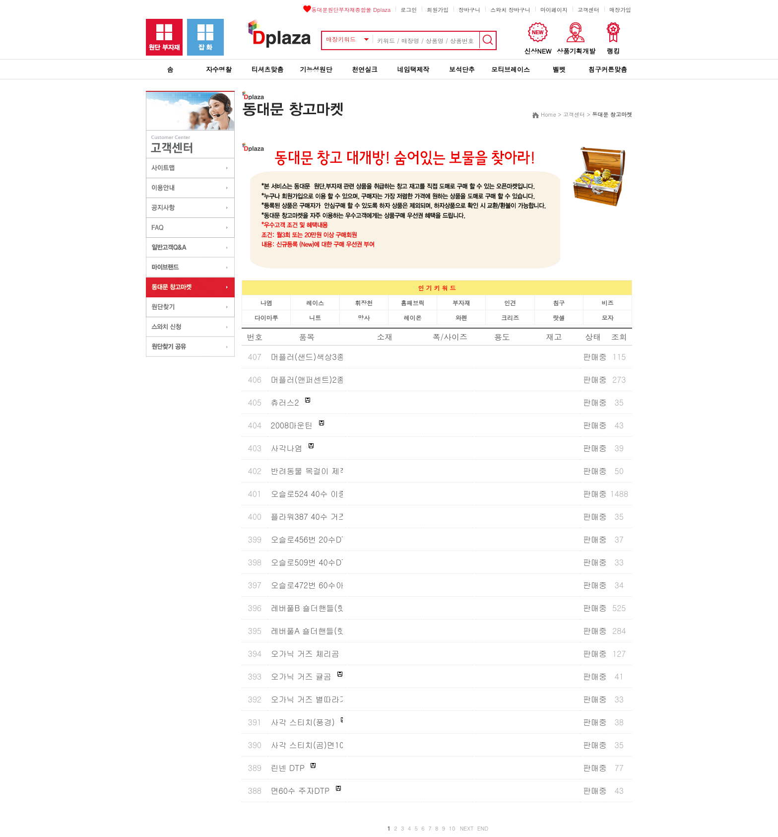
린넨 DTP (287, 767)
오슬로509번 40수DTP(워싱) (321, 562)
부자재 (461, 302)
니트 (315, 317)
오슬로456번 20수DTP (310, 539)
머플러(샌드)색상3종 (307, 356)
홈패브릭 (412, 302)
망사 (364, 317)
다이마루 (266, 317)
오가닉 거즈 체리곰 (304, 653)
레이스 (315, 302)
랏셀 (559, 317)
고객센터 (588, 9)
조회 (619, 337)
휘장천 (364, 302)
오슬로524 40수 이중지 (312, 493)
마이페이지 (554, 9)
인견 (510, 302)
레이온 (412, 317)
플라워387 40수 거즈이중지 (320, 516)
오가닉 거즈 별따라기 (308, 699)
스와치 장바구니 (510, 9)
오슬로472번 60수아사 (310, 585)
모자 (607, 317)
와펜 (461, 317)
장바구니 (469, 9)
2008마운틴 (291, 425)
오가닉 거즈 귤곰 (300, 676)
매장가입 (620, 9)
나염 (266, 302)
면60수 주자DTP (299, 790)
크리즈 (510, 317)
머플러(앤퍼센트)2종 (307, 379)
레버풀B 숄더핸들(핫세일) (317, 608)
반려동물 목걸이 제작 (308, 471)
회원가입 (438, 9)
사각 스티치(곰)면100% (312, 745)
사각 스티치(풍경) (302, 722)
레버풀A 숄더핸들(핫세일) (317, 630)
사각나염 (286, 448)
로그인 (408, 9)
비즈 (607, 302)
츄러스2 (284, 402)
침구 (559, 302)
